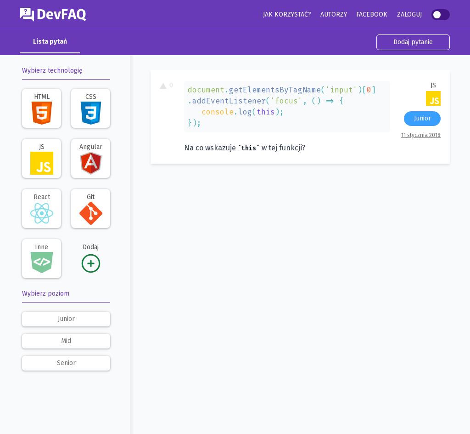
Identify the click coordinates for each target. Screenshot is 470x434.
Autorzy (333, 14)
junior (66, 319)
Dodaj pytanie (413, 42)
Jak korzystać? (287, 14)
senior (66, 363)
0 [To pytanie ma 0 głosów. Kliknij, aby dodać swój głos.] (166, 85)
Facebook (371, 14)
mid (66, 341)
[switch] (440, 14)
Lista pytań (50, 42)
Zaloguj (409, 14)
